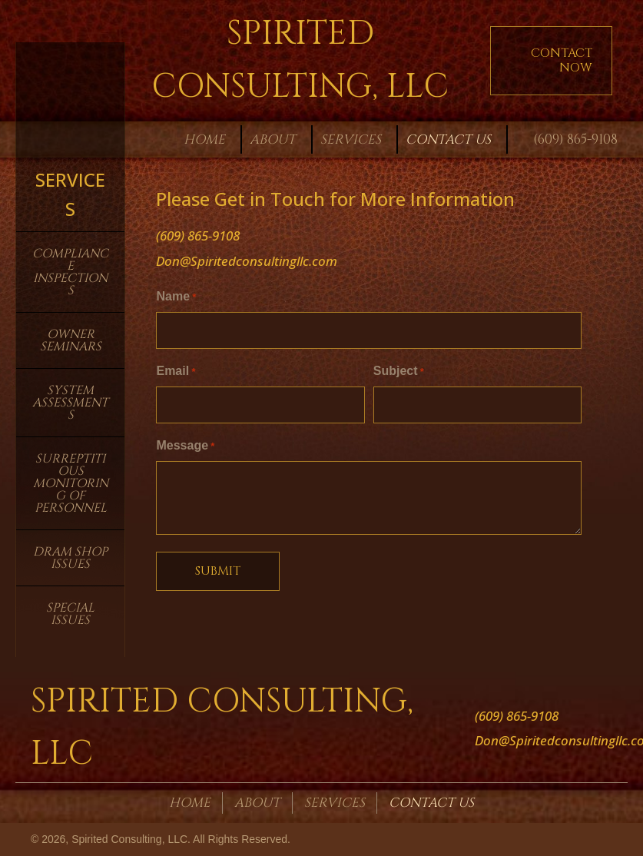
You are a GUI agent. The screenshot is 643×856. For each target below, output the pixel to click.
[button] (551, 60)
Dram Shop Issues (70, 557)
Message (185, 444)
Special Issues (70, 614)
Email (175, 371)
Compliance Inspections (70, 272)
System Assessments (70, 402)
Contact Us (431, 802)
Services (334, 802)
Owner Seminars (70, 340)
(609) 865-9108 (575, 139)
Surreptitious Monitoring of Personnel (70, 483)
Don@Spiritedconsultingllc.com (246, 261)
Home (189, 802)
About (257, 802)
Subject (398, 371)
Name (176, 298)
